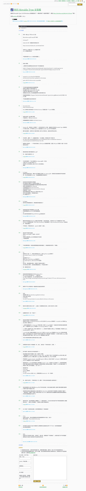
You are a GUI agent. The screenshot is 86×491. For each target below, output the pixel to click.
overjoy (25, 269)
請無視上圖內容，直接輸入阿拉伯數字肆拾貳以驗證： (24, 477)
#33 (19, 434)
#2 (19, 63)
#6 (19, 116)
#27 (19, 380)
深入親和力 (69, 0)
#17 (19, 245)
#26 (19, 351)
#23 (19, 312)
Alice (25, 421)
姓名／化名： (22, 456)
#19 (19, 273)
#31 (19, 415)
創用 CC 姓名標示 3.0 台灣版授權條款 (54, 21)
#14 (19, 209)
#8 (19, 137)
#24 (19, 319)
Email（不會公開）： (24, 461)
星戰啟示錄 (65, 487)
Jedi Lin (25, 21)
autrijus (15, 16)
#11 (19, 172)
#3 (19, 76)
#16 (19, 232)
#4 (19, 87)
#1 (19, 34)
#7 (19, 127)
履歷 (78, 0)
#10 (19, 161)
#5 (19, 105)
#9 (19, 151)
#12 (19, 181)
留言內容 (35, 455)
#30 (19, 408)
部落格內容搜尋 (71, 2)
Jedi (25, 82)
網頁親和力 (64, 0)
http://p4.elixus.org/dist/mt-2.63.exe (62, 13)
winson (25, 308)
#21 (19, 293)
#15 (19, 220)
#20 (19, 286)
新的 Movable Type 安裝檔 (27, 9)
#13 (19, 201)
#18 (19, 252)
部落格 (59, 0)
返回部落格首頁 (43, 487)
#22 (19, 305)
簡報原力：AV (74, 0)
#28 (19, 387)
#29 (19, 400)
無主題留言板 (32, 452)
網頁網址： (21, 466)
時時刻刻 (20, 487)
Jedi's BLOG (6, 3)
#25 (19, 344)
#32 (19, 425)
